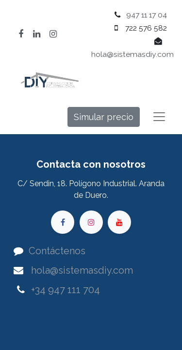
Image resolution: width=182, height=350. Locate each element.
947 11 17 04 (146, 14)
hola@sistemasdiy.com (132, 54)
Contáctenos (57, 251)
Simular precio (103, 117)
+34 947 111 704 (65, 290)
